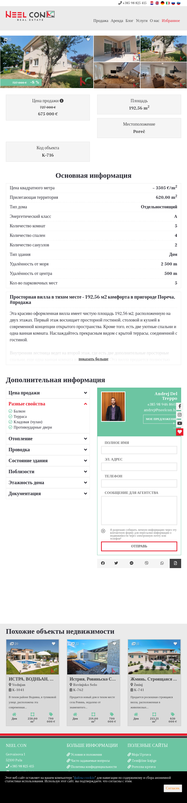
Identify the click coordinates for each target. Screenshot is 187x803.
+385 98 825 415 (132, 3)
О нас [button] (154, 20)
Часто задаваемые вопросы (90, 761)
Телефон (113, 476)
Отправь (139, 546)
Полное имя (117, 443)
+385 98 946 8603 (162, 404)
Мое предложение (161, 421)
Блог (129, 20)
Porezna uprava (144, 767)
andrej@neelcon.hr (160, 410)
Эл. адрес (114, 459)
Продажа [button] (101, 20)
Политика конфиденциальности (94, 767)
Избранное (171, 20)
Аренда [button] (117, 20)
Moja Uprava (141, 755)
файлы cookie (84, 778)
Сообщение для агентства (131, 493)
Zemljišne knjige (144, 761)
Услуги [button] (142, 20)
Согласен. (173, 788)
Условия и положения (86, 755)
